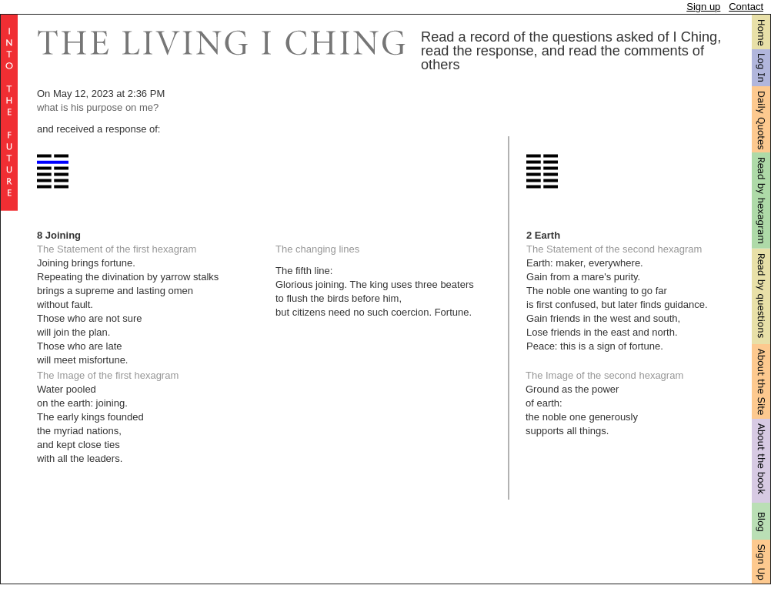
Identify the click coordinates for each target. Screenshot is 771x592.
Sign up (703, 6)
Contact (746, 6)
